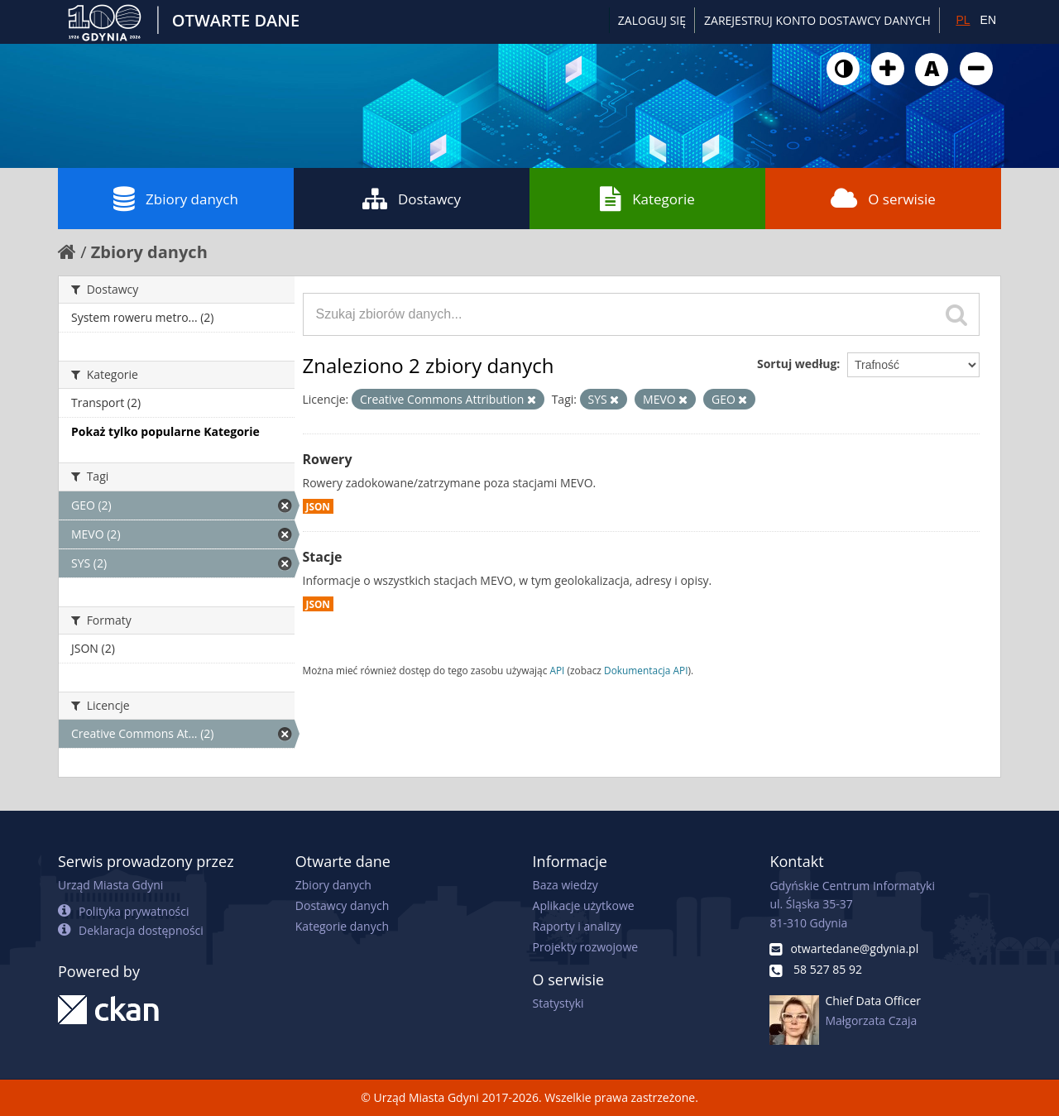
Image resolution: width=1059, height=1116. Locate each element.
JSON (318, 506)
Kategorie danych (342, 926)
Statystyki (558, 1003)
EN (988, 19)
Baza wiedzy (565, 885)
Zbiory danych (175, 198)
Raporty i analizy (577, 926)
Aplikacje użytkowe (584, 905)
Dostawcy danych (342, 905)
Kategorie (647, 198)
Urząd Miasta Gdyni (110, 885)
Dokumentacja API (646, 670)
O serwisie (883, 198)
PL (963, 19)
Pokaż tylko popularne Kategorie (165, 431)
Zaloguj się (652, 20)
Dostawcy (411, 198)
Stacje (323, 557)
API (556, 670)
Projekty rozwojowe (586, 947)
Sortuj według (796, 363)
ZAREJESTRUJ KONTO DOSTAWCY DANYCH (817, 20)
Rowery (327, 459)
